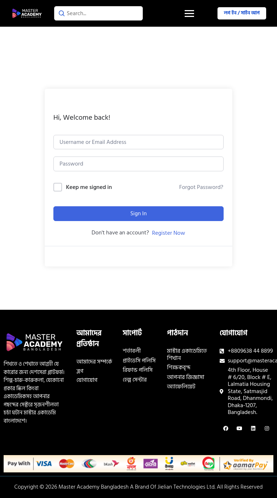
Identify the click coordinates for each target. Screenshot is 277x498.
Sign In (138, 213)
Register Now (168, 233)
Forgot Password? (201, 187)
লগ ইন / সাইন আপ (242, 13)
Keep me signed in (89, 187)
